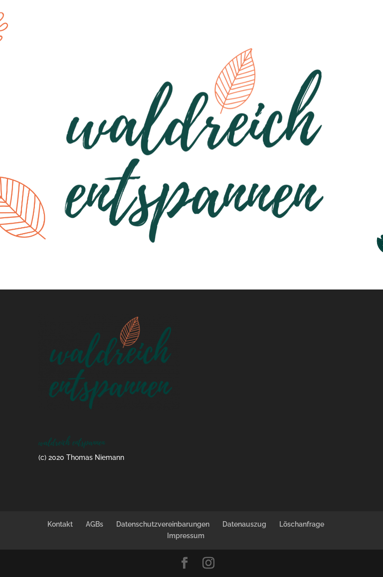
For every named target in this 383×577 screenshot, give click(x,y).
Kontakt (60, 524)
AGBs (94, 524)
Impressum (185, 536)
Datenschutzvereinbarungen (162, 524)
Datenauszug (244, 524)
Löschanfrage (301, 524)
